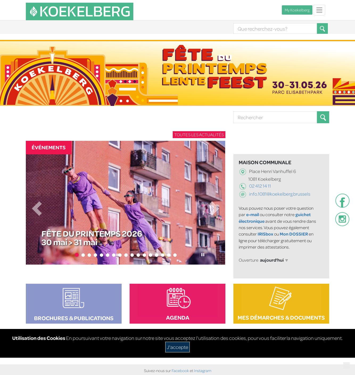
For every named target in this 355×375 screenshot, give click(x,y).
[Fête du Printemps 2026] (125, 203)
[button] (323, 117)
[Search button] (323, 117)
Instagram (202, 370)
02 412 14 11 (259, 186)
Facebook (180, 370)
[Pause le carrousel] (202, 255)
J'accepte (177, 347)
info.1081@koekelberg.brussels (279, 194)
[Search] (275, 28)
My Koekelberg (297, 10)
